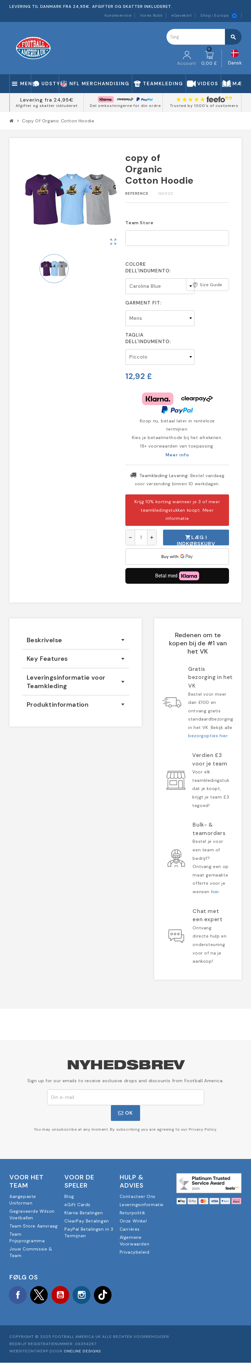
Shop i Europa (219, 15)
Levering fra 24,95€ (47, 100)
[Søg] (203, 37)
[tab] (75, 640)
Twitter (42, 1295)
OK (125, 1113)
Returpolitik (132, 1213)
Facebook (18, 1295)
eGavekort (181, 15)
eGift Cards (77, 1204)
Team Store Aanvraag (33, 1226)
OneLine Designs (82, 1352)
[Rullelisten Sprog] (235, 58)
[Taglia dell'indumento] (159, 357)
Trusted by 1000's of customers (204, 105)
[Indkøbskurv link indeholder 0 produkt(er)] (209, 58)
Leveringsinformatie (142, 1204)
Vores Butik (151, 15)
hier (215, 891)
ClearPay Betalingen (86, 1221)
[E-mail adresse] (125, 1097)
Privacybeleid (135, 1252)
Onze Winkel (133, 1221)
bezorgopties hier (207, 735)
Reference (137, 193)
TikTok (112, 1295)
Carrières (130, 1229)
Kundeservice (118, 15)
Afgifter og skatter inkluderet (47, 105)
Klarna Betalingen (83, 1213)
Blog (69, 1196)
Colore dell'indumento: (148, 267)
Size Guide (207, 285)
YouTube (65, 1295)
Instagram (89, 1295)
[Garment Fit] (159, 318)
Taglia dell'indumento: (148, 338)
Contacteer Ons (138, 1196)
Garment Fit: (143, 303)
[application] (177, 556)
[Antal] (141, 537)
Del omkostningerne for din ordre (125, 105)
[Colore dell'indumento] (159, 286)
